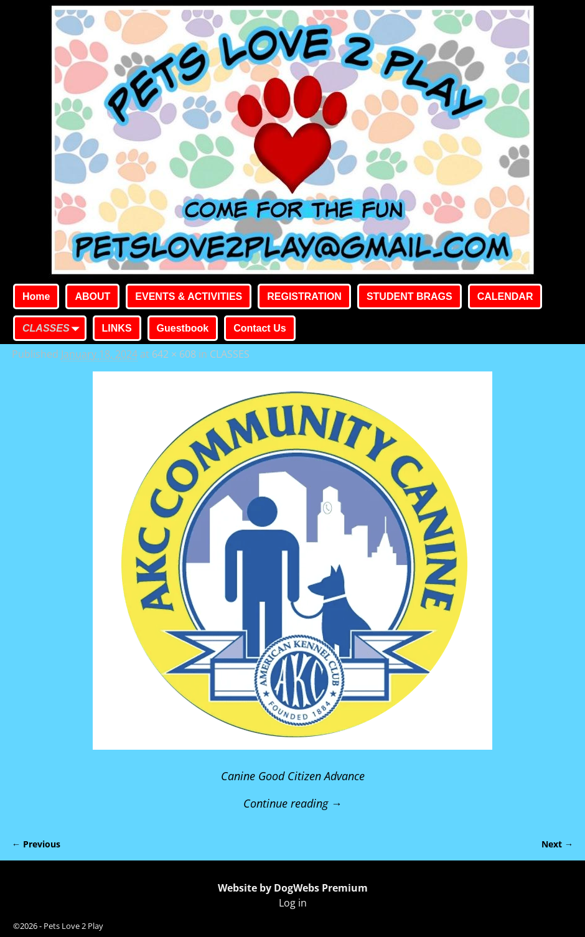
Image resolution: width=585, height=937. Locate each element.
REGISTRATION (304, 296)
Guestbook (183, 328)
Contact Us (259, 328)
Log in (293, 903)
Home (36, 296)
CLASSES (53, 329)
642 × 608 (174, 354)
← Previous (36, 844)
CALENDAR (505, 296)
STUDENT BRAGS (409, 296)
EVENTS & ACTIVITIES (188, 296)
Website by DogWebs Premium (293, 888)
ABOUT (92, 296)
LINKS (117, 328)
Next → (557, 844)
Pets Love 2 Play (73, 925)
